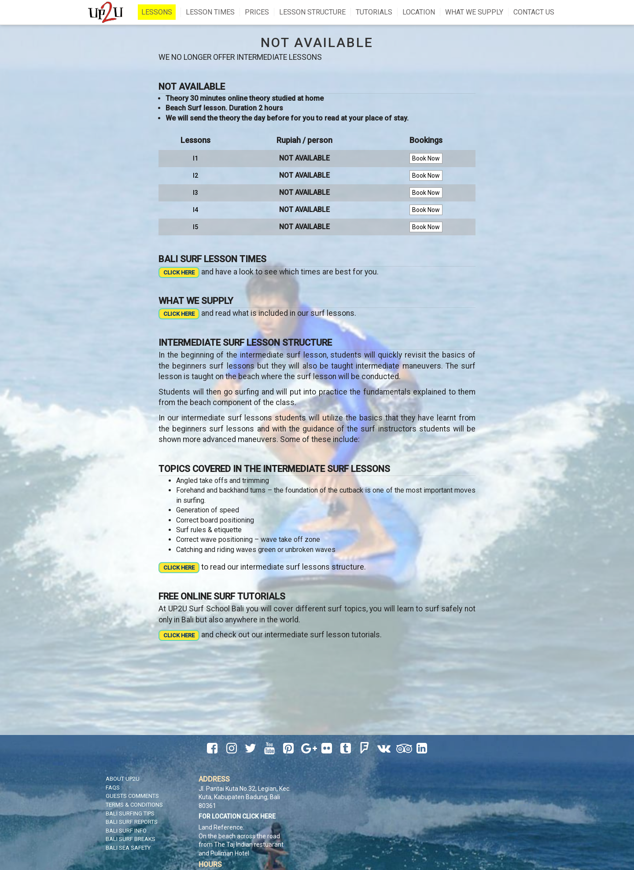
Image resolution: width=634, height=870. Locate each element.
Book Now (426, 158)
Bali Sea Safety (128, 847)
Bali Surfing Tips (130, 813)
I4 (195, 209)
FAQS (113, 787)
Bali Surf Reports (132, 822)
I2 (195, 175)
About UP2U (123, 778)
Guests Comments (132, 796)
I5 (195, 226)
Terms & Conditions (134, 804)
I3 (195, 192)
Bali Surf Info (126, 830)
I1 (195, 158)
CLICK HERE (179, 272)
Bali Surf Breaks (130, 839)
